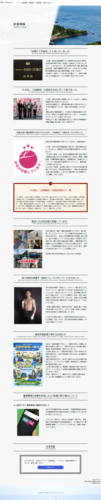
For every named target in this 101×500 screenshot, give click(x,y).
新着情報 (24, 2)
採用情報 (39, 2)
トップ (18, 2)
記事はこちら (50, 467)
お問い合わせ (47, 2)
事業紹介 (32, 2)
